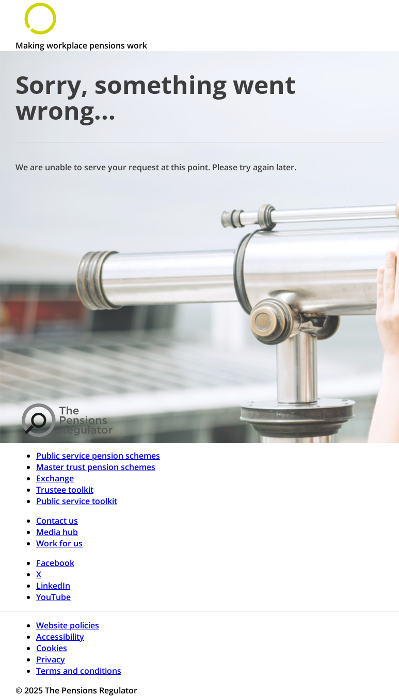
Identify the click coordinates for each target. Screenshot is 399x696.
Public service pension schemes (98, 455)
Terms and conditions (78, 670)
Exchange (55, 478)
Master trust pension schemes (95, 467)
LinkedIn (53, 585)
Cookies (51, 648)
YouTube (53, 597)
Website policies (67, 625)
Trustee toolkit (64, 489)
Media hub (57, 532)
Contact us (57, 520)
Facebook (55, 563)
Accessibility (60, 636)
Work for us (59, 543)
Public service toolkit (76, 501)
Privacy (50, 659)
